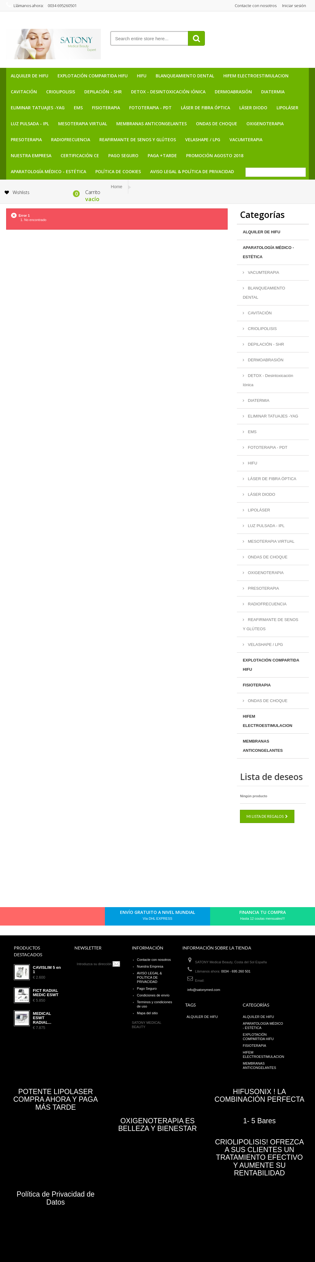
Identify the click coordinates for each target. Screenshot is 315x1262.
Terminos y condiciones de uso (154, 1004)
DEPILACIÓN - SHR (103, 92)
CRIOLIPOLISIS (60, 92)
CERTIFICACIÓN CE (80, 155)
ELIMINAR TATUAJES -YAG (38, 108)
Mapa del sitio (147, 1013)
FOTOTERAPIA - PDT (150, 108)
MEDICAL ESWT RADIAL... (42, 1018)
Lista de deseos (271, 776)
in (77, 917)
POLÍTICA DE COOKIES (118, 171)
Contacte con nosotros (256, 5)
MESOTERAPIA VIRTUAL (82, 123)
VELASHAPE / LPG (202, 139)
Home (116, 186)
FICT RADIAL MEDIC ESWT (45, 992)
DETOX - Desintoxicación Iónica (168, 92)
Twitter (35, 917)
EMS (78, 108)
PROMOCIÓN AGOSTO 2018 (214, 155)
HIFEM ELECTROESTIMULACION (256, 76)
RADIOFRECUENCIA (70, 139)
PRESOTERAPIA (26, 139)
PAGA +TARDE (162, 155)
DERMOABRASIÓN (233, 92)
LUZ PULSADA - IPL (30, 123)
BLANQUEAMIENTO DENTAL (185, 76)
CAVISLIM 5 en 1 (47, 969)
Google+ (56, 917)
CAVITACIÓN (24, 92)
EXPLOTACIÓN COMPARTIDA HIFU (93, 76)
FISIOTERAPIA (106, 108)
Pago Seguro (123, 155)
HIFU (141, 76)
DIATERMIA (273, 92)
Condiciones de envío (153, 995)
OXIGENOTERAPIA (265, 123)
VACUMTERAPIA (245, 139)
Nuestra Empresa (31, 155)
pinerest (45, 917)
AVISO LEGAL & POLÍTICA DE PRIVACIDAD (192, 171)
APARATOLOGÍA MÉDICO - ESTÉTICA (48, 171)
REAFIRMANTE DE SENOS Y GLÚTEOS (137, 139)
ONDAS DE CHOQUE (216, 123)
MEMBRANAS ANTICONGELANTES (151, 123)
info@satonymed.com (203, 990)
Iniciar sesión (294, 5)
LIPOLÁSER (287, 108)
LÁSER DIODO (253, 108)
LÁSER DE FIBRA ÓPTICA (205, 108)
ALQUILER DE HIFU (29, 76)
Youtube (66, 917)
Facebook (25, 917)
